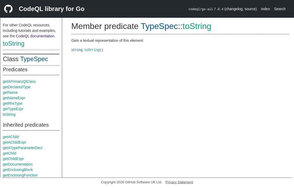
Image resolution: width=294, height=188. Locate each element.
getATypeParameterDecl (22, 148)
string (77, 50)
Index (265, 9)
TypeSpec (34, 58)
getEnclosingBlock (18, 170)
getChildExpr (13, 159)
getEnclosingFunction (20, 175)
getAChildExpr (14, 142)
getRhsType (12, 103)
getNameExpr (14, 98)
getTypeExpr (13, 109)
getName (10, 92)
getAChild (11, 137)
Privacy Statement (179, 182)
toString (14, 43)
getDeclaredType (17, 87)
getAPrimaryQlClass (19, 81)
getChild (9, 153)
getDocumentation (18, 164)
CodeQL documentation (35, 36)
